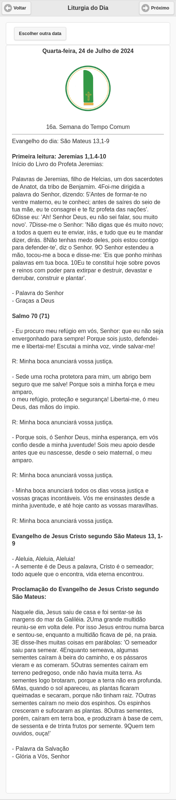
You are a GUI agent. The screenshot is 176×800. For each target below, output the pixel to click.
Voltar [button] (19, 8)
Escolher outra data (40, 33)
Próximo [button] (160, 8)
